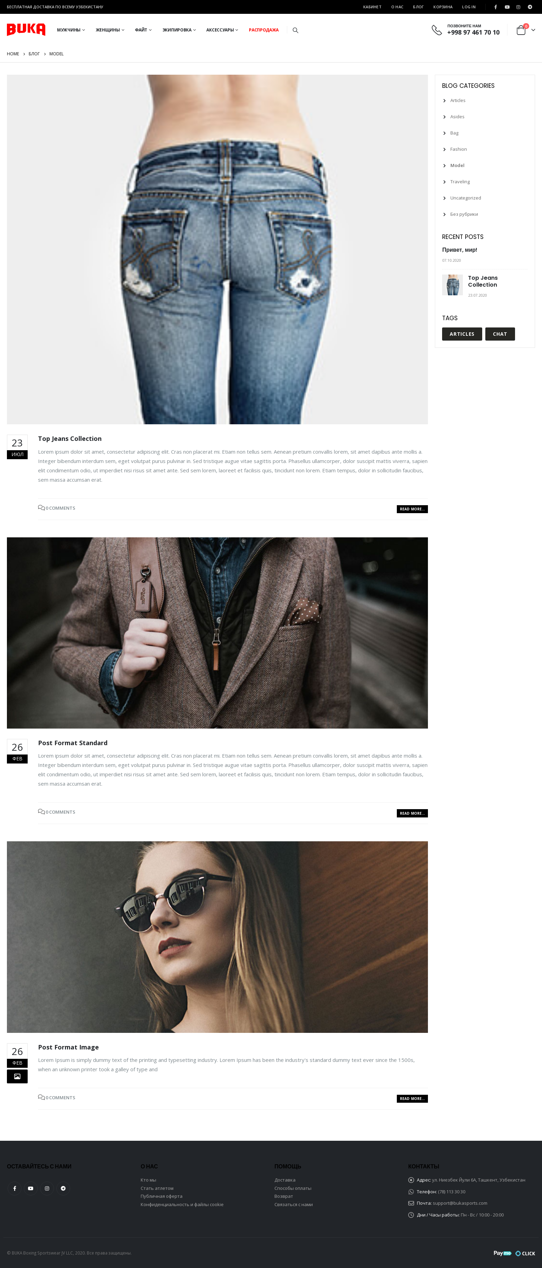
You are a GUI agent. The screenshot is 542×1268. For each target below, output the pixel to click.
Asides (457, 116)
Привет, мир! (459, 250)
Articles (458, 100)
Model (457, 165)
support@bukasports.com (460, 1203)
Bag (454, 133)
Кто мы (148, 1180)
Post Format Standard (73, 743)
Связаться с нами (293, 1204)
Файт (141, 30)
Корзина (442, 6)
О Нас (397, 6)
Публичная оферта (162, 1196)
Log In (469, 6)
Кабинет (372, 6)
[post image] (217, 249)
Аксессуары (220, 30)
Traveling (460, 181)
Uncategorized (465, 198)
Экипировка (176, 30)
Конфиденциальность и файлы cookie (182, 1204)
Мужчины (69, 30)
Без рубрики (464, 214)
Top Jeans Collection (70, 438)
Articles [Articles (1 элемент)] (462, 334)
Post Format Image (68, 1047)
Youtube (31, 1188)
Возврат (283, 1196)
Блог (418, 6)
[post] (453, 285)
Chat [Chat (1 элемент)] (500, 334)
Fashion (458, 149)
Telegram (63, 1188)
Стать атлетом (157, 1188)
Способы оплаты (292, 1188)
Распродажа (264, 30)
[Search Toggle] (295, 30)
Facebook (14, 1188)
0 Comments (60, 508)
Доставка (285, 1180)
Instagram (47, 1188)
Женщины (108, 30)
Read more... (412, 509)
